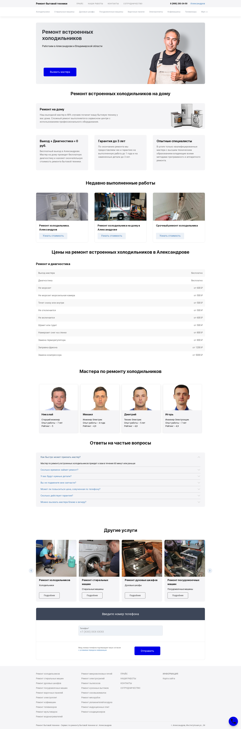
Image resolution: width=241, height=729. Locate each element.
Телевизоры (191, 12)
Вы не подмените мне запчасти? (58, 482)
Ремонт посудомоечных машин (51, 688)
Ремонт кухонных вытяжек (95, 688)
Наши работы (95, 4)
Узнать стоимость (53, 235)
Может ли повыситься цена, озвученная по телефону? (70, 489)
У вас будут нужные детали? (56, 476)
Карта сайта (169, 678)
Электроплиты (156, 12)
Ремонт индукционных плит (95, 707)
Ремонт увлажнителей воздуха (96, 702)
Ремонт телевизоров (46, 707)
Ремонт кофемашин (46, 702)
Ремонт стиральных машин (50, 678)
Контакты (113, 4)
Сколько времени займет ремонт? (59, 469)
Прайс (80, 4)
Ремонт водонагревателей (49, 716)
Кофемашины (174, 12)
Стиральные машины (64, 12)
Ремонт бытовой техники (51, 3)
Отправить (147, 650)
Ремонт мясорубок (90, 697)
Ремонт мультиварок (46, 712)
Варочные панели (136, 12)
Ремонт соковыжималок (93, 693)
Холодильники (43, 12)
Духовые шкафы (87, 12)
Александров (197, 3)
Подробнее (49, 595)
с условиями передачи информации (92, 650)
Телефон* (84, 628)
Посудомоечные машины (111, 12)
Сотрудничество (132, 4)
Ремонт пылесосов (90, 683)
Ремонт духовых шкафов (48, 683)
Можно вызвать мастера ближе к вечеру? (63, 502)
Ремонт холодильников (48, 673)
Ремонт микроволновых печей (96, 673)
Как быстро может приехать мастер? (61, 457)
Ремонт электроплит (46, 697)
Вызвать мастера (60, 71)
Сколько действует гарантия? (57, 495)
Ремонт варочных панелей (49, 693)
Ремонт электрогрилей (93, 678)
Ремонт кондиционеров (93, 712)
